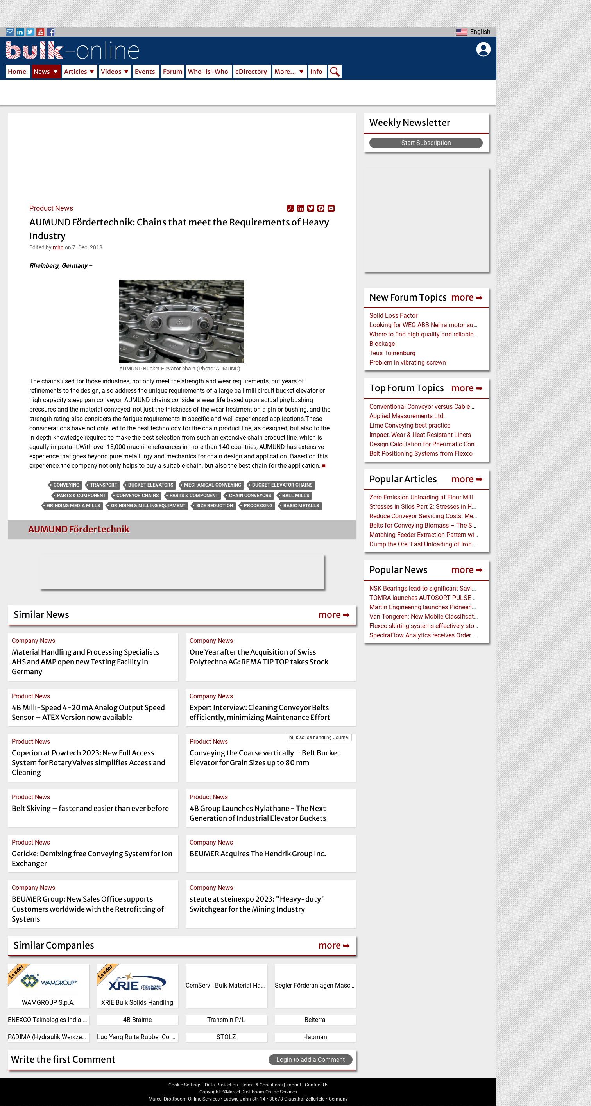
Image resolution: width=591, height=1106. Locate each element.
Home (17, 71)
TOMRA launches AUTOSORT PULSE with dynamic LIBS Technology (463, 597)
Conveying (66, 485)
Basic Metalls (301, 505)
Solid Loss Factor (393, 315)
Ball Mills (295, 495)
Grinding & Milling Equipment (148, 505)
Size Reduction (214, 505)
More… (285, 71)
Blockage (382, 343)
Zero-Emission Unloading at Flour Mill (421, 497)
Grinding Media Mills (73, 505)
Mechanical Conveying (212, 485)
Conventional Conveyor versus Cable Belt (425, 406)
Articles (75, 71)
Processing (258, 505)
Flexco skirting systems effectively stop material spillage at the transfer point (475, 626)
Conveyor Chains (137, 495)
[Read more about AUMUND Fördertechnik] (27, 531)
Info (316, 71)
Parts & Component (81, 495)
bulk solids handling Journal (319, 737)
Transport (103, 485)
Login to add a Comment (310, 1059)
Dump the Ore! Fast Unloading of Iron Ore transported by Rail (452, 544)
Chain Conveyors (250, 495)
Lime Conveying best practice (409, 425)
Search (335, 72)
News (42, 71)
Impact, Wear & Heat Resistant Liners (420, 434)
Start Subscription (426, 143)
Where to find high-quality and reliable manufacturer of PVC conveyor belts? (473, 334)
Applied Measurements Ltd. (407, 416)
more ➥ (467, 297)
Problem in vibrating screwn (407, 362)
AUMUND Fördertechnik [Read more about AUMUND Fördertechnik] (78, 529)
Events (145, 71)
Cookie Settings (184, 1085)
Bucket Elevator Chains (282, 485)
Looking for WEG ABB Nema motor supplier (429, 325)
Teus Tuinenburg (392, 353)
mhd (58, 247)
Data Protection (221, 1085)
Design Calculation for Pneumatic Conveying (430, 444)
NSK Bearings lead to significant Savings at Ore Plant (442, 588)
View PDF (290, 208)
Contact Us (316, 1085)
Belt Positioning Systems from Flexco (421, 453)
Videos (111, 71)
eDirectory (251, 71)
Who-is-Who (208, 71)
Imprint (293, 1085)
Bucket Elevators (150, 485)
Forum (173, 71)
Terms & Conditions (262, 1085)
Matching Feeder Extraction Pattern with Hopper (435, 535)
